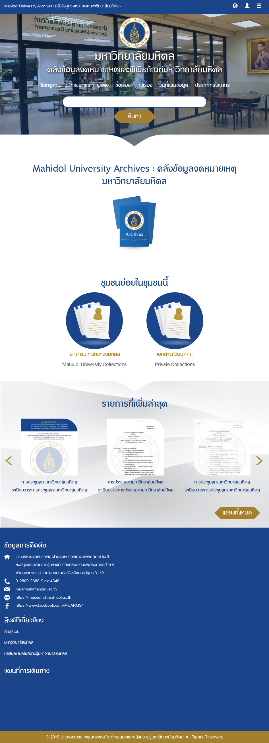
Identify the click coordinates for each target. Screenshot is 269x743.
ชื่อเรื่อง (123, 85)
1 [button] (108, 502)
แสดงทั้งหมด (237, 512)
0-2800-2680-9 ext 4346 (37, 580)
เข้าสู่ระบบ (11, 631)
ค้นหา (134, 116)
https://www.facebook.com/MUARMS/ (49, 605)
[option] (48, 460)
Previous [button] (9, 460)
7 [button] (160, 502)
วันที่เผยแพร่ (77, 85)
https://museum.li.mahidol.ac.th (43, 597)
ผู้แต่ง (103, 85)
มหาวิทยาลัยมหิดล (18, 642)
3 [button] (126, 502)
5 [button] (143, 502)
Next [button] (259, 460)
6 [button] (151, 502)
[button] (235, 5)
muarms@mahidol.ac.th (36, 589)
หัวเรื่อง (144, 85)
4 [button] (134, 502)
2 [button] (117, 502)
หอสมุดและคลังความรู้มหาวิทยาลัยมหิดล (35, 653)
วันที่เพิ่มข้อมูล (173, 85)
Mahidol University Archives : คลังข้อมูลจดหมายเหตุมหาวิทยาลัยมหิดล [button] (63, 6)
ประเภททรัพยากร (212, 85)
